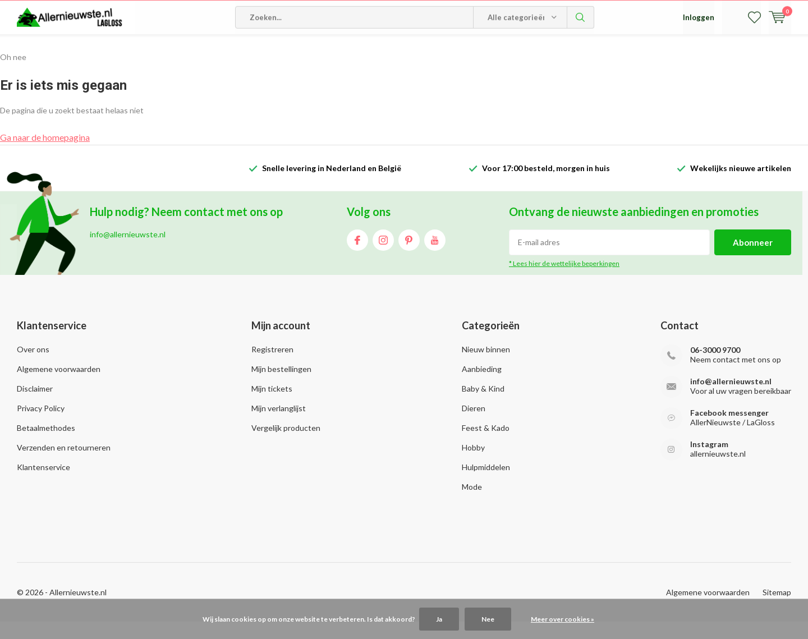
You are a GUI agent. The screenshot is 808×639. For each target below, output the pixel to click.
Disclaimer (35, 405)
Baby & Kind (483, 405)
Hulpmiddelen (486, 484)
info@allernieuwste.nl (731, 398)
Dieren (473, 425)
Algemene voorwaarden (58, 385)
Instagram (383, 254)
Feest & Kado (485, 444)
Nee (487, 619)
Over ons (33, 366)
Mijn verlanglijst (278, 425)
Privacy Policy (41, 425)
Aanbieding (482, 385)
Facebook (357, 254)
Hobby (473, 464)
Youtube (435, 254)
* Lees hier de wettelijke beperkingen (564, 280)
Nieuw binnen (486, 366)
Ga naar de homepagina (45, 154)
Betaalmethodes (46, 444)
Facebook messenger (729, 429)
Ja (439, 619)
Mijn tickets (271, 405)
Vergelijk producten (285, 444)
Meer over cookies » (562, 619)
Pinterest (409, 254)
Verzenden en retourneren (64, 464)
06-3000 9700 (715, 366)
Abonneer (753, 259)
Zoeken (580, 50)
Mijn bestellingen (281, 385)
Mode (472, 503)
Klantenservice (43, 484)
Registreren (272, 366)
